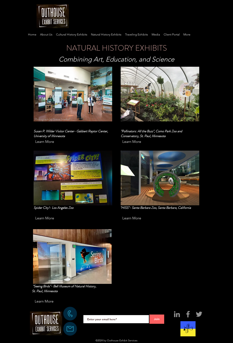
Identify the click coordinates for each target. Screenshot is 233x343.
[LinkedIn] (177, 314)
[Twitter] (199, 314)
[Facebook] (188, 314)
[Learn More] (45, 141)
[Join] (156, 319)
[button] (187, 34)
